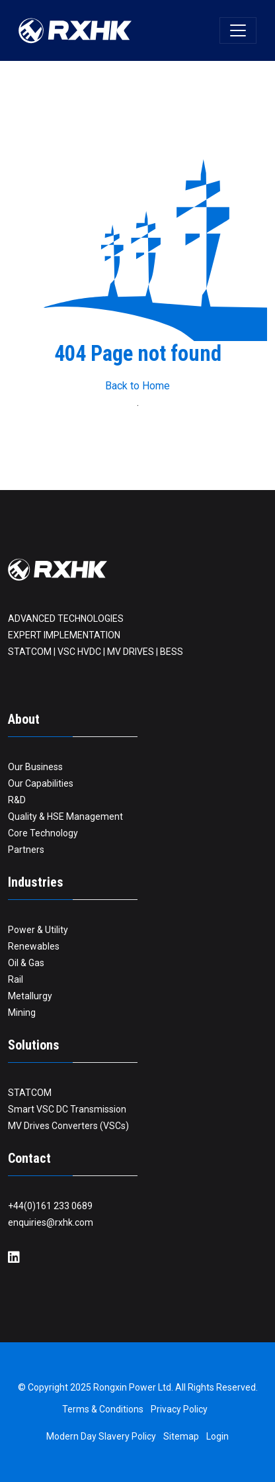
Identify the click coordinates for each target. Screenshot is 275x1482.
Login (217, 1436)
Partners (26, 849)
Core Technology (43, 833)
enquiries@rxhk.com (50, 1222)
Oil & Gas (26, 963)
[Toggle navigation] (237, 30)
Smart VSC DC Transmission (67, 1109)
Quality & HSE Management (65, 816)
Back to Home (137, 385)
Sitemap (181, 1436)
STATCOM (30, 1092)
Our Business (35, 767)
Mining (22, 1012)
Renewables (33, 946)
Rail (15, 979)
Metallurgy (30, 996)
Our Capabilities (40, 783)
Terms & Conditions (102, 1409)
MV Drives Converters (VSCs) (68, 1125)
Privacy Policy (179, 1409)
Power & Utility (38, 929)
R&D (17, 800)
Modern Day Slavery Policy (101, 1436)
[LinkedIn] (14, 1258)
